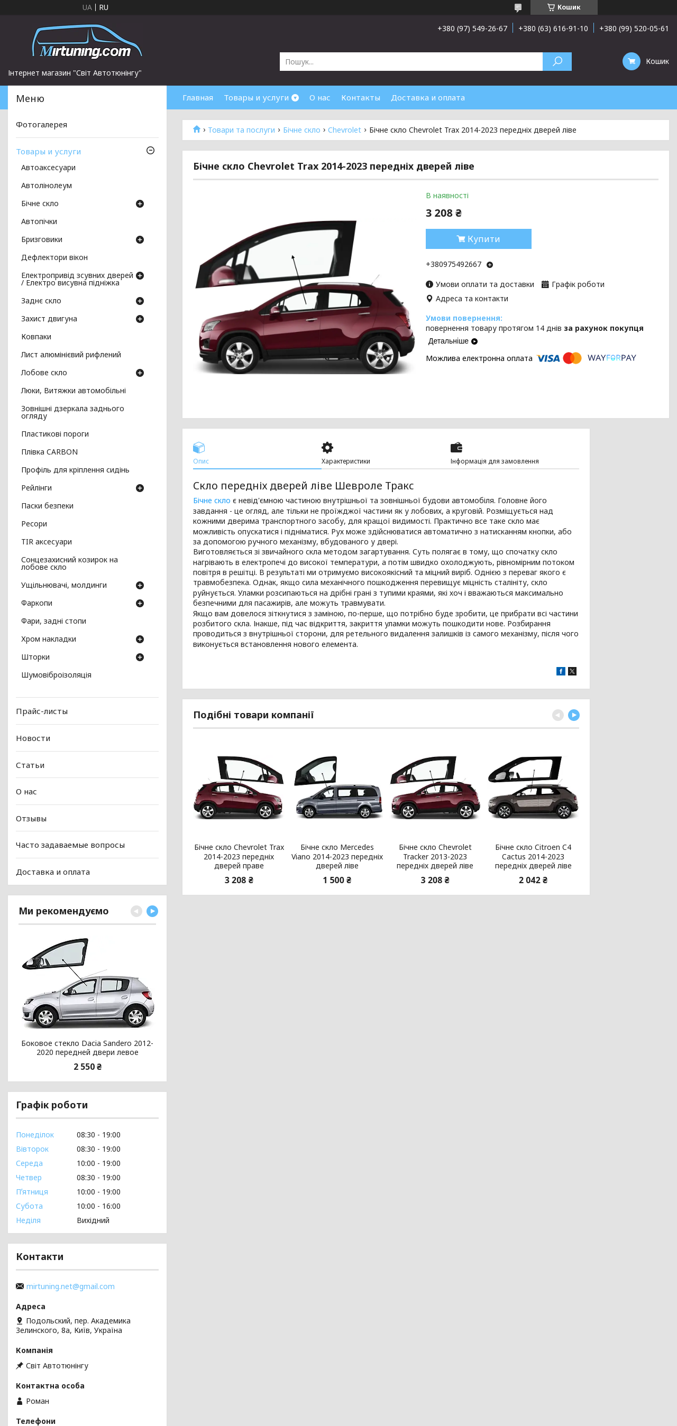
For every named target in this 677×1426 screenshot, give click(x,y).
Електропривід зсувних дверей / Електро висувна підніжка (77, 280)
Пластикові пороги (55, 434)
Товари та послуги (241, 130)
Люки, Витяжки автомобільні (73, 391)
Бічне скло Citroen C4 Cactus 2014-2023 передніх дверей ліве (533, 856)
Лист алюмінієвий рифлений (71, 355)
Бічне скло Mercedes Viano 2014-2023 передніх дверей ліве (337, 856)
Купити (484, 239)
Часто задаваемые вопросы (70, 844)
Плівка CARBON (49, 452)
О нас (320, 97)
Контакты (360, 97)
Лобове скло (44, 373)
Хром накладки (48, 639)
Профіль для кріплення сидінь (75, 470)
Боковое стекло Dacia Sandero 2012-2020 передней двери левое (87, 1048)
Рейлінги (36, 488)
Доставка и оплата (428, 97)
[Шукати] (557, 61)
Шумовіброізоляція (56, 675)
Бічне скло (302, 130)
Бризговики (41, 240)
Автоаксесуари (48, 168)
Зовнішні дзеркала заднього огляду (72, 413)
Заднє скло (41, 301)
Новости (33, 738)
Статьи (30, 764)
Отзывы (31, 818)
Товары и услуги (256, 97)
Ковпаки (36, 337)
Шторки (35, 657)
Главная (197, 97)
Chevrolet (344, 130)
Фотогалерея (41, 124)
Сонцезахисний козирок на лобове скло (69, 564)
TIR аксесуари (46, 542)
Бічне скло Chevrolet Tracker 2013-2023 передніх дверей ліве (435, 856)
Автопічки (39, 222)
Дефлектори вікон (54, 258)
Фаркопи (36, 603)
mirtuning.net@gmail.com (70, 1286)
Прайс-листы (42, 711)
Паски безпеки (47, 506)
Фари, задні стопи (53, 621)
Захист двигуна (49, 319)
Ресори (34, 524)
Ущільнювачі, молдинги (64, 585)
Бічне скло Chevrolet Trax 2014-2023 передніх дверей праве (239, 856)
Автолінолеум (46, 186)
